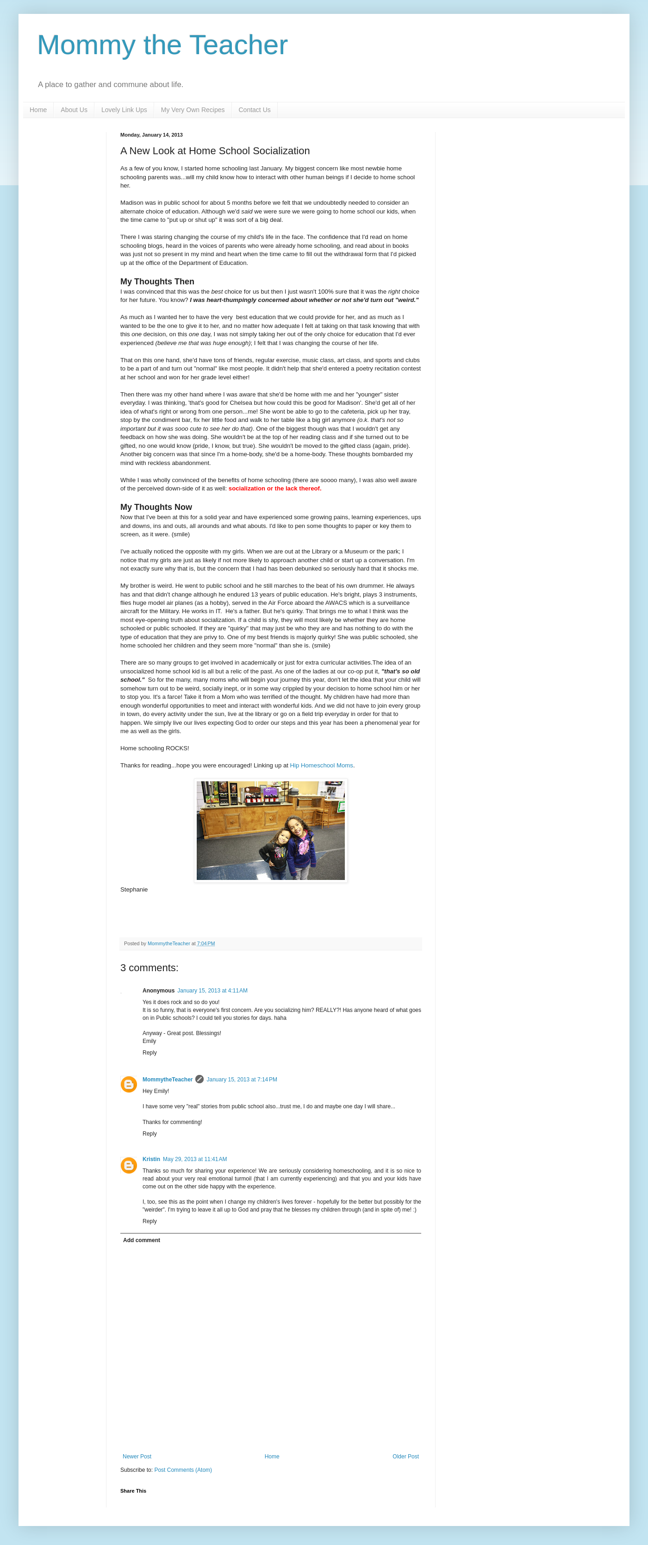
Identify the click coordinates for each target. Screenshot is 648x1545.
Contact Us (255, 109)
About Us (74, 109)
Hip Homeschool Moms (321, 765)
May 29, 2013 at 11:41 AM (195, 1159)
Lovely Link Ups (124, 109)
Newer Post (137, 1456)
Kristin (151, 1159)
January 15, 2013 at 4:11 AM (212, 990)
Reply (150, 1052)
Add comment (141, 1240)
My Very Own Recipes (193, 109)
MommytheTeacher (168, 1079)
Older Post (406, 1456)
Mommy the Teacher (162, 44)
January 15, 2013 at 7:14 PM (241, 1079)
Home (38, 109)
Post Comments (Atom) (183, 1470)
